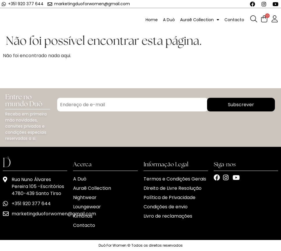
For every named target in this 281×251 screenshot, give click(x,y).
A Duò (169, 20)
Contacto (234, 20)
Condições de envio (166, 206)
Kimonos (83, 216)
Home (152, 20)
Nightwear (85, 197)
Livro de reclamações (168, 216)
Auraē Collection (199, 20)
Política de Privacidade (169, 197)
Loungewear (87, 206)
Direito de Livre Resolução (173, 188)
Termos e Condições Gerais (175, 179)
